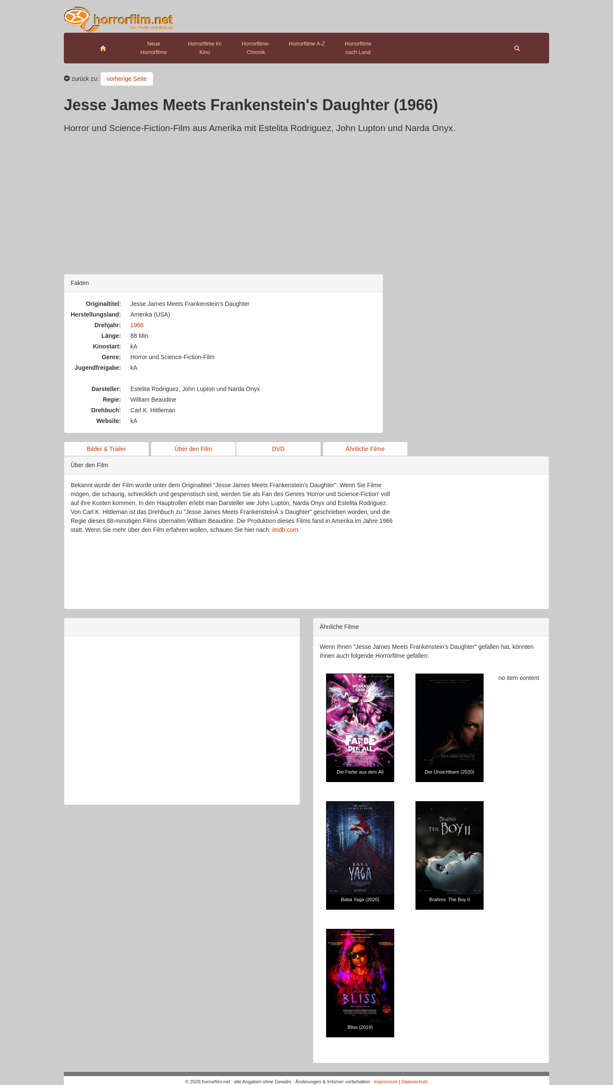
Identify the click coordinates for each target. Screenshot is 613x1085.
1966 (136, 325)
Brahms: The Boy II (449, 899)
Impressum (385, 1081)
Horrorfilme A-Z (307, 44)
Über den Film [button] (193, 448)
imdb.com (285, 529)
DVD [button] (278, 448)
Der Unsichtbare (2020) (449, 771)
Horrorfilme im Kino (204, 48)
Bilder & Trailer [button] (106, 448)
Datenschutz (414, 1081)
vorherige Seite (127, 78)
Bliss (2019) (359, 1027)
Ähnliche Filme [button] (365, 448)
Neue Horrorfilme (153, 48)
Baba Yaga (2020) (360, 899)
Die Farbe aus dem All (360, 771)
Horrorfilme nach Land (358, 48)
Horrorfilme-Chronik (256, 48)
